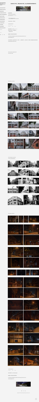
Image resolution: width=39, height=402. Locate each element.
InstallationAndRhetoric (3, 14)
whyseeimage (3, 2)
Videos (1, 32)
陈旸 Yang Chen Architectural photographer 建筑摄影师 (5, 4)
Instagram (9, 26)
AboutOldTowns (2, 16)
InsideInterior (2, 11)
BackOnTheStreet (2, 21)
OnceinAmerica (2, 26)
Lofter (12, 26)
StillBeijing (1, 24)
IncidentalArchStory (3, 9)
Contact (1, 29)
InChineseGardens (2, 19)
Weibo (15, 26)
